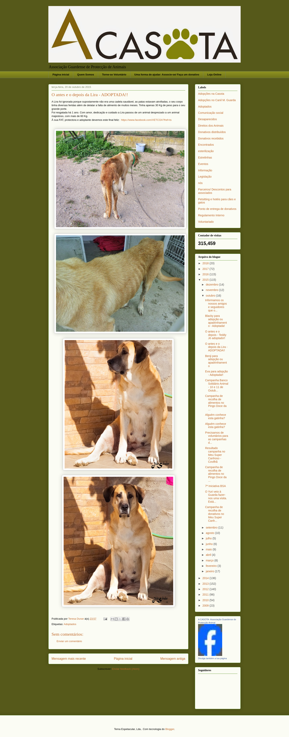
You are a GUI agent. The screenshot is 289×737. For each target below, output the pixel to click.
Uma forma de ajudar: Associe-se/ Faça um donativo (166, 74)
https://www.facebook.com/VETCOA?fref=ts (146, 119)
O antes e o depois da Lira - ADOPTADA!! (216, 347)
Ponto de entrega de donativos (217, 208)
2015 (206, 279)
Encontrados (206, 144)
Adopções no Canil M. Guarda (217, 100)
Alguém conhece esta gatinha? (215, 416)
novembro (212, 290)
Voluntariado (206, 221)
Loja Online (214, 74)
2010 (206, 600)
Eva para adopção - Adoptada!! (216, 373)
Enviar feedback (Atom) (125, 668)
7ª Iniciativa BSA (215, 486)
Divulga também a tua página (212, 658)
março (210, 560)
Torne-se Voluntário (114, 74)
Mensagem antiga (172, 658)
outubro (211, 295)
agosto (210, 533)
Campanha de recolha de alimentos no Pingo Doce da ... (216, 402)
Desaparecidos (207, 119)
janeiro (210, 571)
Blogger (169, 729)
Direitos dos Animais (211, 125)
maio (209, 549)
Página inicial (61, 74)
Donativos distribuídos (212, 132)
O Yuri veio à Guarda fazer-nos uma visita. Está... (216, 496)
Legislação (205, 176)
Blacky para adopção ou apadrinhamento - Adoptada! (216, 320)
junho (209, 544)
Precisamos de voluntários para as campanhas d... (216, 437)
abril (209, 554)
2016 (206, 274)
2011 (206, 594)
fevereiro (211, 565)
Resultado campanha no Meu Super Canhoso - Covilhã (215, 454)
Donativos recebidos (211, 138)
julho (209, 538)
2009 (206, 605)
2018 (206, 263)
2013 (206, 583)
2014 (206, 578)
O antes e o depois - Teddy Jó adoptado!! (215, 335)
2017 (206, 268)
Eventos (203, 164)
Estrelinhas (205, 157)
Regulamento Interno (211, 215)
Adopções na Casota (211, 93)
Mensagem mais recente (69, 658)
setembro (212, 527)
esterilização (206, 151)
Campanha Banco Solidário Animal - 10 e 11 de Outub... (216, 385)
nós (200, 183)
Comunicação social (210, 112)
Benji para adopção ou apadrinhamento (216, 361)
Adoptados (70, 624)
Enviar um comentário (69, 641)
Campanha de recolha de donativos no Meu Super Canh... (214, 513)
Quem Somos (85, 74)
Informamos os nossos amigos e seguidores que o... (216, 305)
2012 (206, 589)
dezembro (212, 284)
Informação (205, 170)
